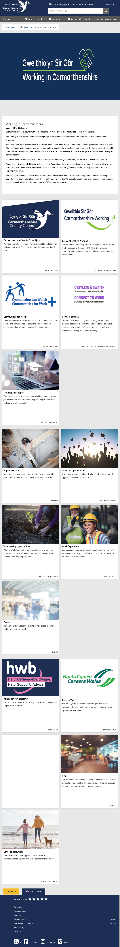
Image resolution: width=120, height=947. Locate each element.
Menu (6, 19)
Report (72, 19)
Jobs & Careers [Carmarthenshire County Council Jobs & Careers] (20, 911)
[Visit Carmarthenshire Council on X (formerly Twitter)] (17, 941)
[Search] (106, 11)
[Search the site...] (75, 11)
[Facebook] (31, 941)
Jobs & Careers (109, 19)
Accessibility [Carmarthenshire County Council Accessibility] (19, 927)
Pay (44, 19)
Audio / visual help (83, 4)
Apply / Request (57, 19)
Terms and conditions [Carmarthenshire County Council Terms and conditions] (23, 923)
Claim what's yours (89, 19)
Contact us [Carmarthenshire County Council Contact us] (18, 907)
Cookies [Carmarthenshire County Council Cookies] (17, 931)
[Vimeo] (63, 941)
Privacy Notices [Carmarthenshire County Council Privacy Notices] (20, 919)
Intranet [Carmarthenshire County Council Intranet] (17, 915)
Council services (10, 27)
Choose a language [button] (59, 4)
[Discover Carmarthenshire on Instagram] (48, 941)
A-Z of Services (107, 4)
